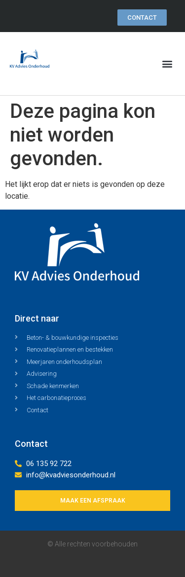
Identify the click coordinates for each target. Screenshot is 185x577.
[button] (167, 64)
